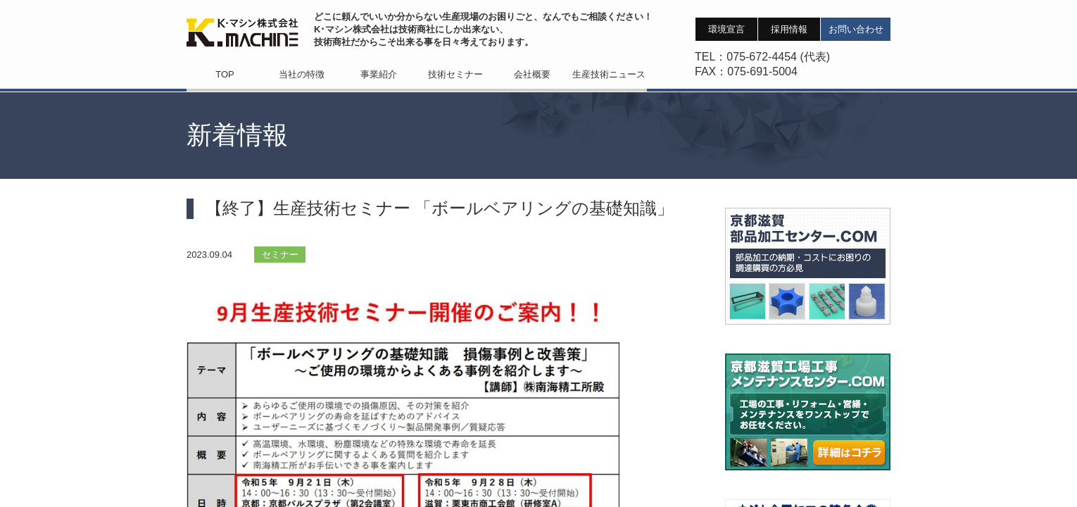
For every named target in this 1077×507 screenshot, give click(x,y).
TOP (224, 74)
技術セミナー (455, 74)
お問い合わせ (856, 29)
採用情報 (789, 29)
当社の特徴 (302, 74)
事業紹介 (378, 74)
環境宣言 (726, 29)
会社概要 (532, 74)
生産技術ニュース (608, 74)
